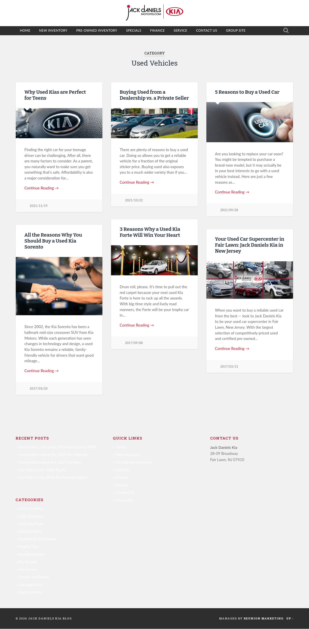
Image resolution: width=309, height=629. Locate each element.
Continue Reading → (41, 188)
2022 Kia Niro (30, 508)
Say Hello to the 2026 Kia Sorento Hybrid (53, 477)
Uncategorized (31, 584)
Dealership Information (38, 539)
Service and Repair (34, 577)
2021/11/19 (38, 206)
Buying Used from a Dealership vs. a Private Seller (154, 95)
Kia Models (28, 562)
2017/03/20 (38, 388)
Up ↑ (289, 618)
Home (25, 30)
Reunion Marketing (264, 618)
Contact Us (206, 30)
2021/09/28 (229, 210)
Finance (157, 30)
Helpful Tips (29, 547)
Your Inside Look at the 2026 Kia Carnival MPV (57, 447)
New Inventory (53, 30)
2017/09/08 (134, 343)
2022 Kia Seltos (32, 516)
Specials (133, 30)
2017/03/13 (229, 366)
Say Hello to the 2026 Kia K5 (43, 470)
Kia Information (31, 554)
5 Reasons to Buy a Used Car (247, 92)
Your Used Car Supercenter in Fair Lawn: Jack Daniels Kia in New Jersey (249, 245)
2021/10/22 (134, 200)
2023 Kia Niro (30, 531)
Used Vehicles (30, 592)
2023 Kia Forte (31, 524)
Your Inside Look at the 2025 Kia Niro (50, 462)
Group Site (235, 30)
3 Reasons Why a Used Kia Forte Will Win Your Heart (150, 232)
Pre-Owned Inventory (96, 30)
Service (180, 30)
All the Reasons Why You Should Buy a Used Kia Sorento (53, 241)
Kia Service (28, 569)
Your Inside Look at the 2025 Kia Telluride (53, 455)
